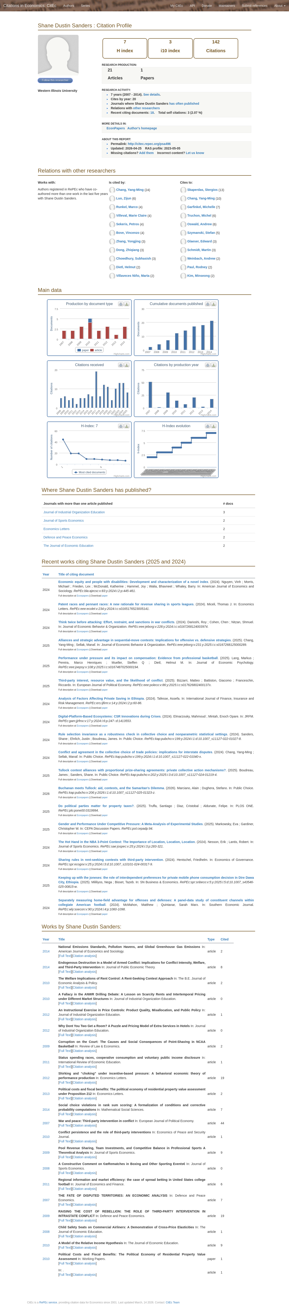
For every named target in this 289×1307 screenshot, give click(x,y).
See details (151, 94)
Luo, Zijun (123, 198)
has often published (184, 103)
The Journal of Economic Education (68, 545)
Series (85, 5)
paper (105, 595)
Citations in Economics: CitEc (29, 5)
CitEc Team (172, 1302)
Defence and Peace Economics (66, 537)
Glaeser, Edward (199, 241)
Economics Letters (57, 529)
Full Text (65, 956)
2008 (46, 1168)
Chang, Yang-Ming (130, 190)
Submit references (255, 5)
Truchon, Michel (199, 215)
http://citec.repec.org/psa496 (149, 144)
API (192, 5)
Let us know (195, 153)
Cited (227, 939)
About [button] (280, 5)
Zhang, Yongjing (128, 241)
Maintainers (227, 5)
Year (48, 574)
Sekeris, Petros (127, 224)
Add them (146, 153)
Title (63, 939)
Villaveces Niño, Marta (132, 275)
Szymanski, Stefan (201, 232)
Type (213, 939)
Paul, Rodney (197, 267)
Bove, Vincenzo (127, 232)
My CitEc (176, 5)
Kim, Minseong (198, 275)
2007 (46, 1123)
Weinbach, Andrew (201, 258)
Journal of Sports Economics (64, 520)
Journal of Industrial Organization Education (74, 512)
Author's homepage (142, 128)
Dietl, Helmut (125, 267)
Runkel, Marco (127, 207)
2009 (46, 1046)
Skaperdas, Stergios (202, 190)
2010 (46, 983)
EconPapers (116, 128)
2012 (46, 1014)
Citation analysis (84, 956)
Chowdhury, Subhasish (133, 258)
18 (152, 112)
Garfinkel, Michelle (201, 207)
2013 (46, 1094)
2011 (46, 1062)
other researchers (146, 108)
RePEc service (48, 1302)
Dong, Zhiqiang (127, 250)
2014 (46, 951)
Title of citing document (78, 574)
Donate (207, 5)
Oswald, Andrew (199, 224)
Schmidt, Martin (199, 250)
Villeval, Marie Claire (131, 215)
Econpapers (82, 595)
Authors (68, 5)
